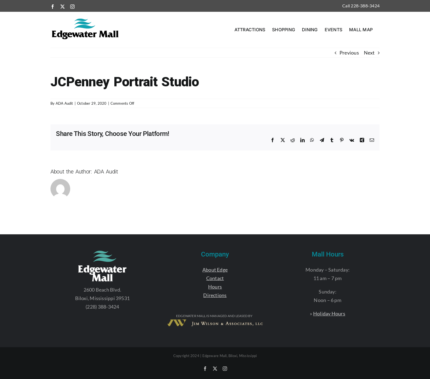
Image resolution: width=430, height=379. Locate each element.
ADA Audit (64, 103)
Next (369, 53)
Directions (215, 295)
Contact (215, 278)
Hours (215, 287)
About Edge (215, 270)
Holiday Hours (329, 313)
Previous (349, 53)
